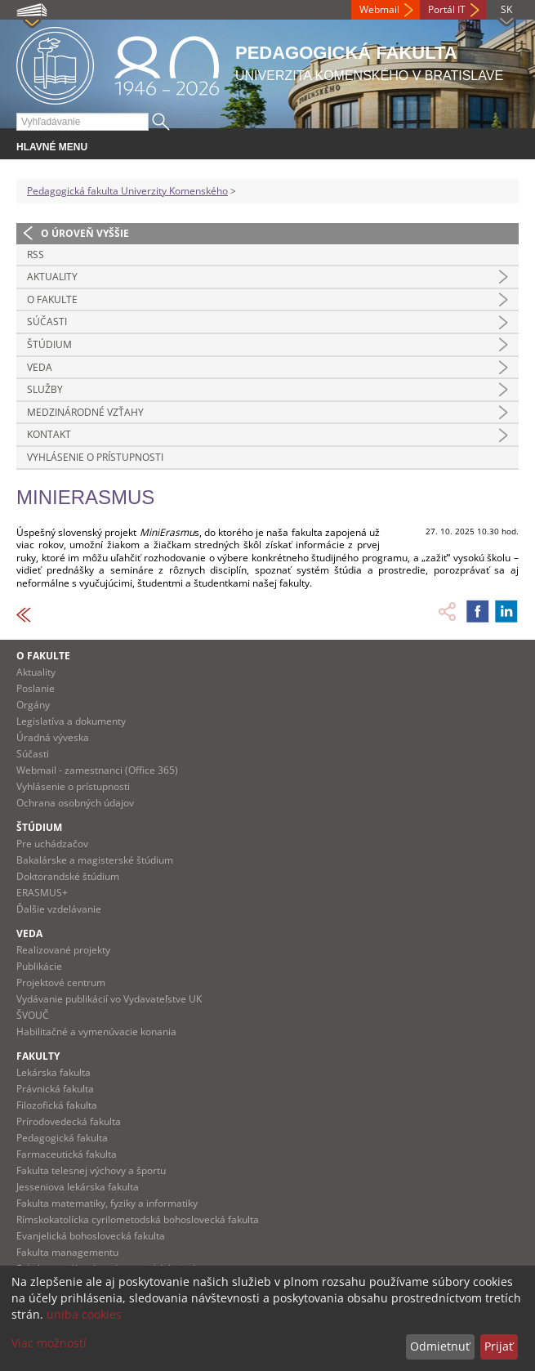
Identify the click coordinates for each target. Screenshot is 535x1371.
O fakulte (52, 299)
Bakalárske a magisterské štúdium (94, 860)
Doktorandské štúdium (67, 876)
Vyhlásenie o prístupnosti (95, 457)
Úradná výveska (52, 737)
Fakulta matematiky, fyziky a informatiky (107, 1203)
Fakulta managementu (67, 1252)
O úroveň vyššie (85, 233)
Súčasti (47, 321)
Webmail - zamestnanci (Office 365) (97, 770)
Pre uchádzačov (52, 844)
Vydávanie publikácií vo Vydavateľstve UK (109, 999)
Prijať (498, 1346)
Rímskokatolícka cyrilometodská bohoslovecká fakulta (137, 1219)
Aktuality (52, 277)
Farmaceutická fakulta (66, 1154)
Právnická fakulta (55, 1089)
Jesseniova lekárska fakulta (77, 1187)
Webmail (379, 9)
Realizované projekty (63, 950)
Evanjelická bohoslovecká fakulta (90, 1236)
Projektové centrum (60, 982)
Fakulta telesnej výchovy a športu (91, 1170)
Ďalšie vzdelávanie (58, 909)
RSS (35, 254)
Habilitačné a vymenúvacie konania (96, 1031)
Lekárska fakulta (53, 1072)
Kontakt (49, 434)
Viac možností (49, 1343)
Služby (45, 389)
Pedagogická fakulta (62, 1138)
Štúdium (49, 344)
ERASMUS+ (42, 893)
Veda (39, 367)
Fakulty (38, 1056)
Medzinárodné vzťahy (85, 412)
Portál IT (447, 9)
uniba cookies (84, 1314)
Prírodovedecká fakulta (68, 1121)
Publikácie (39, 966)
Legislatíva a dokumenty (71, 721)
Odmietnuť (440, 1346)
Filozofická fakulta (56, 1105)
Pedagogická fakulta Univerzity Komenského (127, 191)
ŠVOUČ (32, 1015)
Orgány (33, 705)
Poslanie (35, 688)
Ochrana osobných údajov (75, 803)
